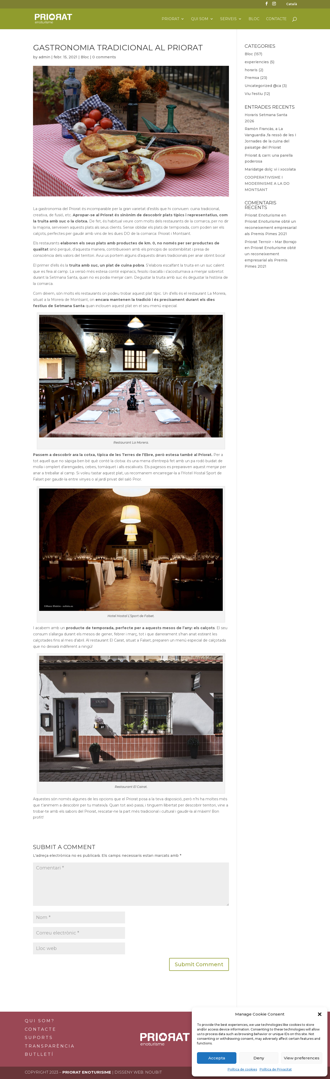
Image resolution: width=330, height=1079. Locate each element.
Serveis (228, 19)
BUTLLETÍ (39, 1054)
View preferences (301, 1058)
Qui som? (40, 1020)
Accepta (216, 1058)
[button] (319, 1014)
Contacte (276, 19)
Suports (39, 1037)
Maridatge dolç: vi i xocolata (270, 169)
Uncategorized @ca (263, 85)
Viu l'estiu (254, 93)
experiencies (257, 62)
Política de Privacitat (276, 1069)
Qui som (199, 19)
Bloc (254, 19)
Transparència (50, 1046)
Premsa (252, 77)
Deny (258, 1058)
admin (44, 57)
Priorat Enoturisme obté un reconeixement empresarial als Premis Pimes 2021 (270, 227)
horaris (251, 70)
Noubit (153, 1072)
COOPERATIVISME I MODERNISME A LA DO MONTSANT (267, 183)
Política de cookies (242, 1069)
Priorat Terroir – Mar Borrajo (270, 241)
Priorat (170, 19)
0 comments (104, 57)
